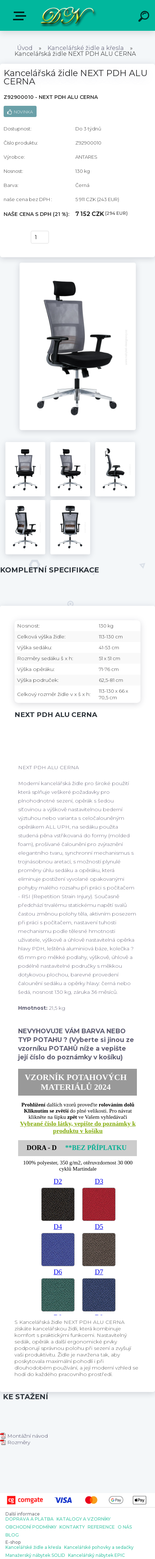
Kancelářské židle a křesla (85, 48)
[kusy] (40, 237)
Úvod (25, 48)
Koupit (14, 237)
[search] (144, 17)
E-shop (21, 16)
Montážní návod (24, 1436)
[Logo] (67, 15)
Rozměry (15, 1442)
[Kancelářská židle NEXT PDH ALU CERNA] (78, 265)
